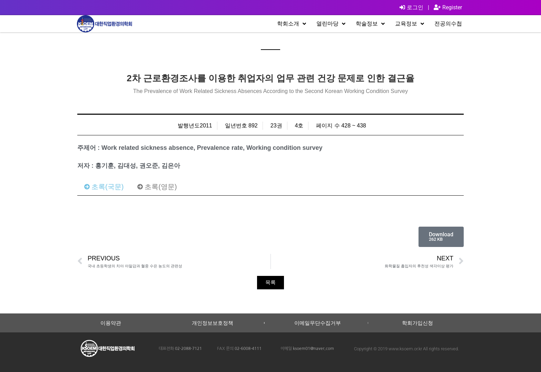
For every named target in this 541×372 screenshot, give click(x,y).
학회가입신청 (417, 323)
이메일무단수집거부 (317, 323)
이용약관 (110, 323)
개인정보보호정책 (212, 323)
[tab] (103, 186)
